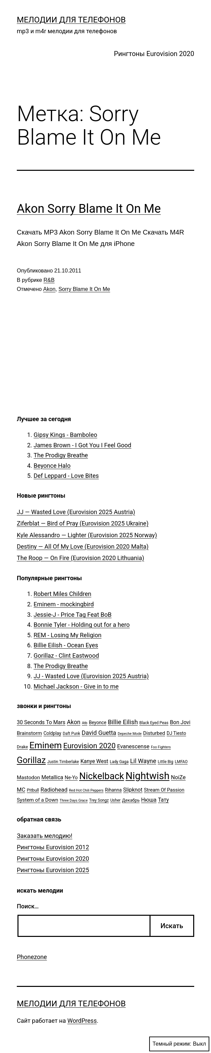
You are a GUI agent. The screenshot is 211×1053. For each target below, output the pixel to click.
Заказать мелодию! (44, 835)
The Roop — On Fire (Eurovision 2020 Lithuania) (80, 557)
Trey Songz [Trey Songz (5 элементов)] (99, 800)
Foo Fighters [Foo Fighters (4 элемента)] (161, 747)
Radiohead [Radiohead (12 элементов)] (53, 789)
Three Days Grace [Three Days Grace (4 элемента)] (74, 800)
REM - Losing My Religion (67, 635)
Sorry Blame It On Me (84, 289)
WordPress (81, 1020)
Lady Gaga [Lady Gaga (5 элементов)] (119, 761)
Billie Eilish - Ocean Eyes (66, 645)
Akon (49, 289)
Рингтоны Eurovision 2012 (53, 847)
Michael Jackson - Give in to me (76, 686)
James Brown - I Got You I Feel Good (82, 445)
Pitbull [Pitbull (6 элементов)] (33, 790)
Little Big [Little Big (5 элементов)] (165, 761)
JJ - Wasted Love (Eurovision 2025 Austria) (91, 676)
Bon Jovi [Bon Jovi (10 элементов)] (180, 722)
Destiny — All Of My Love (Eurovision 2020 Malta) (83, 546)
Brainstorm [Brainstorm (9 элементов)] (29, 733)
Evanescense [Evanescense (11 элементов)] (133, 746)
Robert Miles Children (62, 593)
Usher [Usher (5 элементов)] (115, 800)
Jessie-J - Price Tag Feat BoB (73, 614)
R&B (49, 280)
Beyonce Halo (52, 465)
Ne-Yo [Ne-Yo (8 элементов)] (71, 778)
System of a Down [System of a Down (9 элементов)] (37, 800)
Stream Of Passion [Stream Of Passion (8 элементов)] (164, 790)
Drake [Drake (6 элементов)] (22, 746)
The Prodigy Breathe (61, 455)
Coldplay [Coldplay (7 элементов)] (52, 733)
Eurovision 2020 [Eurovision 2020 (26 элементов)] (89, 746)
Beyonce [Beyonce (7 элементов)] (97, 722)
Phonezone (32, 956)
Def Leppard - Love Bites (66, 475)
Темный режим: (179, 1044)
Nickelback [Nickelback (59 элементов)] (101, 776)
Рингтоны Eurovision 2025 (53, 869)
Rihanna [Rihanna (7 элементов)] (113, 790)
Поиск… (28, 906)
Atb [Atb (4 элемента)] (84, 723)
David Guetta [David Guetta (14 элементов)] (99, 732)
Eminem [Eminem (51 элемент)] (46, 745)
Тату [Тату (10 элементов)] (163, 800)
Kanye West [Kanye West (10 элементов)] (94, 761)
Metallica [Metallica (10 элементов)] (52, 777)
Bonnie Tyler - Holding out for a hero (82, 624)
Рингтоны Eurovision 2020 (154, 54)
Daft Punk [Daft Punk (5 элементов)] (71, 733)
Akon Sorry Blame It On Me (89, 209)
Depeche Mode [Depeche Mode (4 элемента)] (129, 734)
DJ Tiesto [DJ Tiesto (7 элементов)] (176, 733)
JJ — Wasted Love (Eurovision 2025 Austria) (76, 511)
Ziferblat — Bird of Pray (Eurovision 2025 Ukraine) (83, 523)
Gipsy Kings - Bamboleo (65, 434)
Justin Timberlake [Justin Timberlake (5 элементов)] (63, 761)
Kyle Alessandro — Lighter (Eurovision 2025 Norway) (87, 535)
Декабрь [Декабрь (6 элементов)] (130, 800)
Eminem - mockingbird (64, 604)
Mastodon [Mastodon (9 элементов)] (28, 777)
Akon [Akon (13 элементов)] (73, 722)
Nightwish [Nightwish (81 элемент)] (148, 776)
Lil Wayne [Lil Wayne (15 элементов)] (143, 760)
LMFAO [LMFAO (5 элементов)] (181, 761)
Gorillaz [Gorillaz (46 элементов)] (31, 760)
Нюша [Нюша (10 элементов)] (149, 800)
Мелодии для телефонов (71, 19)
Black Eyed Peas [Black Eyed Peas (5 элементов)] (153, 722)
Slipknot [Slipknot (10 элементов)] (132, 790)
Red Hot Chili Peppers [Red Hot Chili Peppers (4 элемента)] (86, 790)
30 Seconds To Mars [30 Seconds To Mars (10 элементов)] (41, 722)
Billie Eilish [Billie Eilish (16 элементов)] (123, 722)
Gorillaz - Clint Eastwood (66, 655)
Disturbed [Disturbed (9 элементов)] (154, 733)
